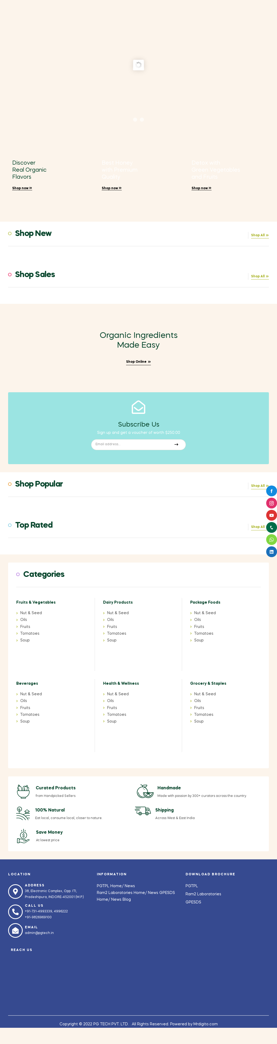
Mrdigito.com (205, 1024)
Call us (34, 905)
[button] (260, 236)
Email (31, 927)
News (130, 886)
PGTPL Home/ (111, 886)
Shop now (22, 188)
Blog (127, 900)
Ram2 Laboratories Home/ (122, 893)
